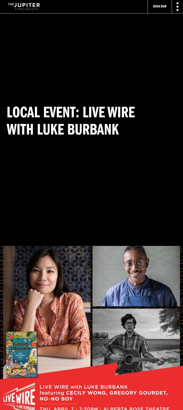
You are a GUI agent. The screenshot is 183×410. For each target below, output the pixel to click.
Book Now (159, 6)
